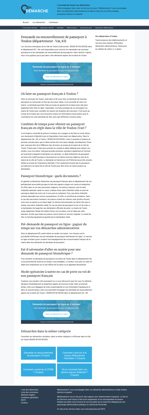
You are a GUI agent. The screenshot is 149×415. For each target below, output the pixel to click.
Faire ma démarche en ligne (56, 77)
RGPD (23, 400)
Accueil (26, 22)
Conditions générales (29, 397)
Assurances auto (86, 28)
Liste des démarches (29, 390)
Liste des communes (29, 392)
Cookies (24, 403)
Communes (53, 22)
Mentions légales (28, 395)
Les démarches (38, 22)
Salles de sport (72, 28)
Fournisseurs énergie (30, 28)
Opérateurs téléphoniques (104, 28)
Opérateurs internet (47, 28)
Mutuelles (60, 28)
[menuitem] (26, 22)
